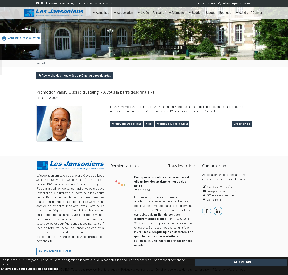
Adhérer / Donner (248, 13)
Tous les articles (182, 166)
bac (149, 123)
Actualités (100, 13)
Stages (210, 13)
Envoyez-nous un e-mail (222, 191)
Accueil (40, 63)
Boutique (225, 13)
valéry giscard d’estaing (126, 123)
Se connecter (207, 3)
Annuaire (158, 13)
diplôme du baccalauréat (172, 123)
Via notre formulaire (219, 186)
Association (123, 13)
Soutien (195, 13)
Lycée (143, 13)
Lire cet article (242, 123)
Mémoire (176, 13)
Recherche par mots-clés (234, 3)
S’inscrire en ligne (55, 251)
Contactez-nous (103, 3)
